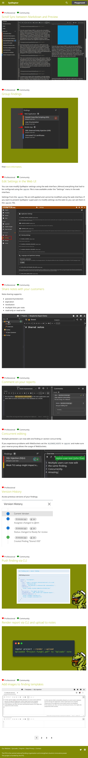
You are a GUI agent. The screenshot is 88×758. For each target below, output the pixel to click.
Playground (79, 2)
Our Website (6, 748)
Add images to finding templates (22, 684)
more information (13, 167)
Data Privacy (30, 748)
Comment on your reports (18, 382)
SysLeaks (15, 748)
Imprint (21, 748)
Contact (38, 748)
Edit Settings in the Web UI (19, 181)
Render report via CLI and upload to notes (29, 622)
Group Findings (12, 94)
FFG (22, 755)
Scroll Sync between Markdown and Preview (30, 17)
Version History (11, 491)
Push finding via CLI (14, 560)
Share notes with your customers (23, 289)
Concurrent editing (14, 433)
